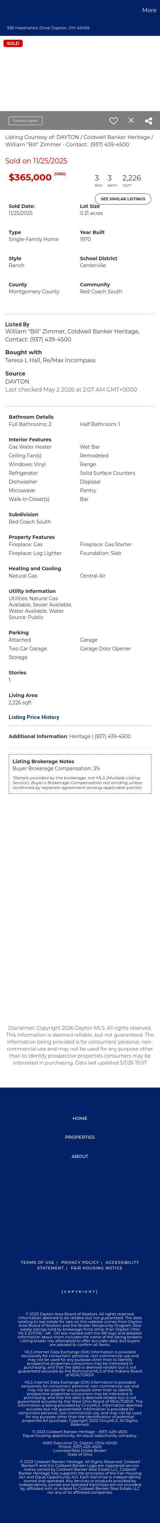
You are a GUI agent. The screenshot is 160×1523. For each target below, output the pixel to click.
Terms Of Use (37, 1262)
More (149, 10)
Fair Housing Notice (97, 1268)
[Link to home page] (6, 10)
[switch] (113, 121)
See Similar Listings (123, 198)
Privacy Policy (80, 1262)
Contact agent (25, 120)
